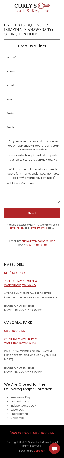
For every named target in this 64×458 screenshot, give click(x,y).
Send (32, 213)
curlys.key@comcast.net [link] (38, 241)
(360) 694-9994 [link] (37, 245)
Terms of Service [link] (38, 227)
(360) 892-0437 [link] (43, 433)
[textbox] (32, 57)
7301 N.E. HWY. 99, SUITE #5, (22, 281)
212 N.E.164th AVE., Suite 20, (21, 339)
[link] (32, 8)
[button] (7, 8)
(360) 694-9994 (14, 273)
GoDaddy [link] (39, 450)
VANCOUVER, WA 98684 (20, 343)
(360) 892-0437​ (14, 331)
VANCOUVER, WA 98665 (20, 285)
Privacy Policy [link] (17, 227)
